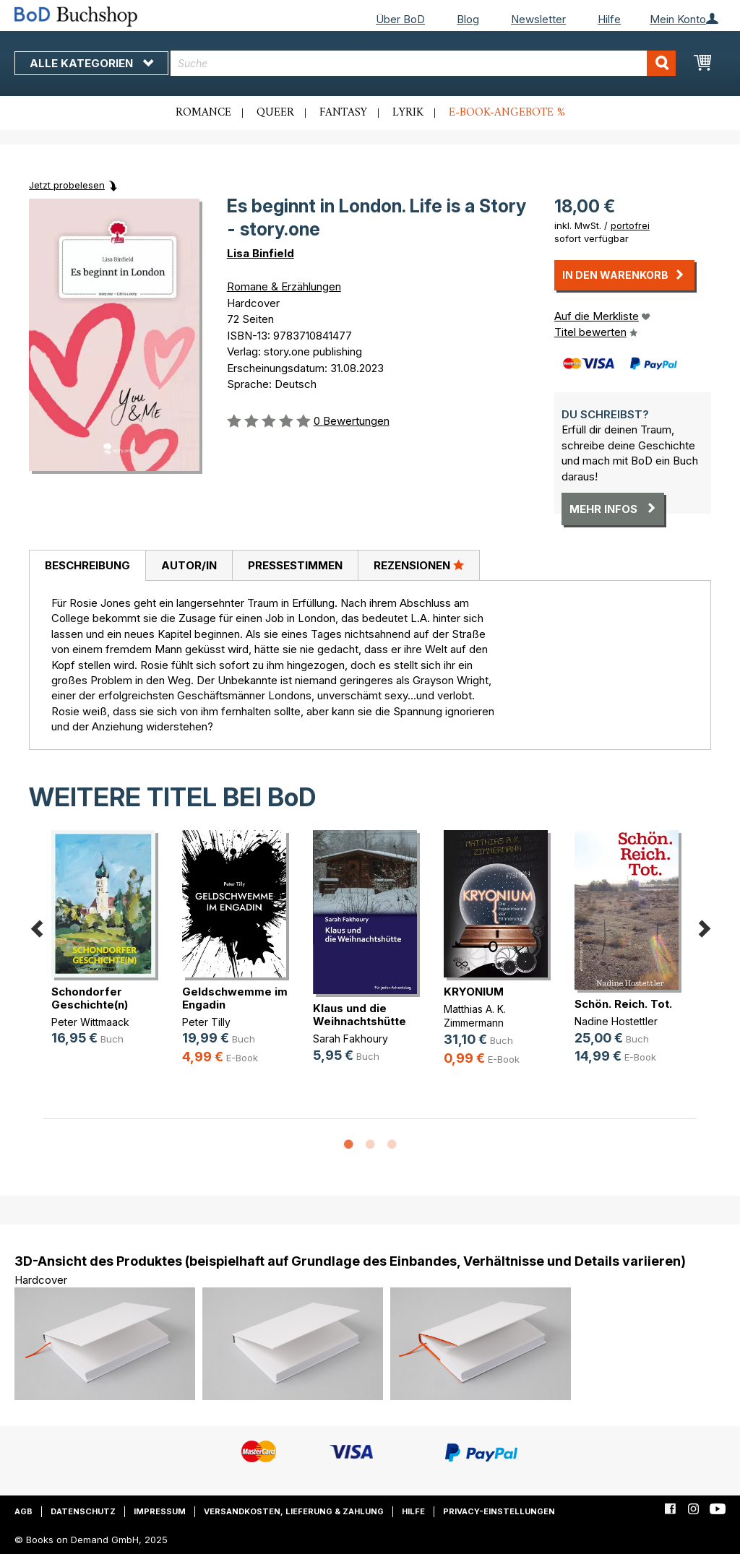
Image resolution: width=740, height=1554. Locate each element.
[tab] (87, 566)
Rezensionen (419, 565)
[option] (108, 949)
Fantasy (343, 113)
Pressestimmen (295, 565)
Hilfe (609, 19)
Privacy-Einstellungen (499, 1511)
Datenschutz (83, 1511)
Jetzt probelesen (67, 185)
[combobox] (423, 63)
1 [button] (348, 1145)
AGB (23, 1511)
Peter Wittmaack (90, 1022)
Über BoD (400, 19)
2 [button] (370, 1145)
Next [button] (704, 926)
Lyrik (407, 113)
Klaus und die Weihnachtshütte (359, 1014)
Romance (203, 113)
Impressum (160, 1511)
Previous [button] (36, 926)
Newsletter (538, 19)
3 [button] (391, 1145)
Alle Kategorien (91, 63)
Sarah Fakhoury (350, 1038)
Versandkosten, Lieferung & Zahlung (294, 1511)
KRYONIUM (474, 991)
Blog (468, 19)
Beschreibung (87, 565)
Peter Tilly (206, 1022)
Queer (275, 113)
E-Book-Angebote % (507, 113)
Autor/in (189, 565)
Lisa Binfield (260, 253)
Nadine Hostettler (616, 1021)
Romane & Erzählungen (284, 286)
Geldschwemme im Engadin (235, 998)
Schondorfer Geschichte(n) (89, 998)
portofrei (630, 225)
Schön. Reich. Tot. (623, 1004)
